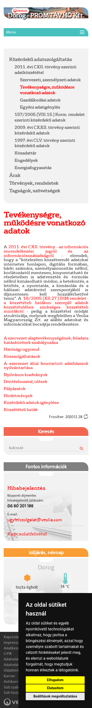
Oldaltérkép (14, 670)
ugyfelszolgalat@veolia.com (34, 520)
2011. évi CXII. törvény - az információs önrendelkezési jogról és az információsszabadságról (46, 251)
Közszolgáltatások (22, 356)
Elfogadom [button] (55, 680)
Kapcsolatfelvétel (27, 533)
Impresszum (14, 642)
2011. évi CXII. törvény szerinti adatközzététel (45, 69)
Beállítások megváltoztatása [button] (55, 696)
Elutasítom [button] (55, 688)
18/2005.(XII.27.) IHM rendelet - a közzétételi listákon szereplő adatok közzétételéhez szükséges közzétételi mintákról (46, 304)
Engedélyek (26, 160)
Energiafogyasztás (33, 167)
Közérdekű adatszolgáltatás (40, 59)
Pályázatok (15, 388)
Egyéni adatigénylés (40, 107)
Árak (14, 175)
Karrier (9, 675)
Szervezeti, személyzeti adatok (50, 80)
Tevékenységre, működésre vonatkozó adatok (47, 90)
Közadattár (25, 153)
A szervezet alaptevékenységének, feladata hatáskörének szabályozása (46, 340)
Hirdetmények (18, 395)
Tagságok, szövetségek (34, 190)
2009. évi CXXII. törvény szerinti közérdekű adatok (47, 130)
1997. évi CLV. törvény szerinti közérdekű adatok (44, 143)
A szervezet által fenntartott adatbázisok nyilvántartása (46, 365)
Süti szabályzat (16, 687)
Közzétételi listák (21, 409)
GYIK (8, 653)
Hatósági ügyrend (21, 349)
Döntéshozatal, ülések (25, 381)
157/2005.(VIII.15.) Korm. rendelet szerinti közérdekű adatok (49, 117)
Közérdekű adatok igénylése (31, 402)
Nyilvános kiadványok (26, 374)
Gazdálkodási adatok (40, 100)
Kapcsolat (12, 636)
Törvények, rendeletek (33, 183)
